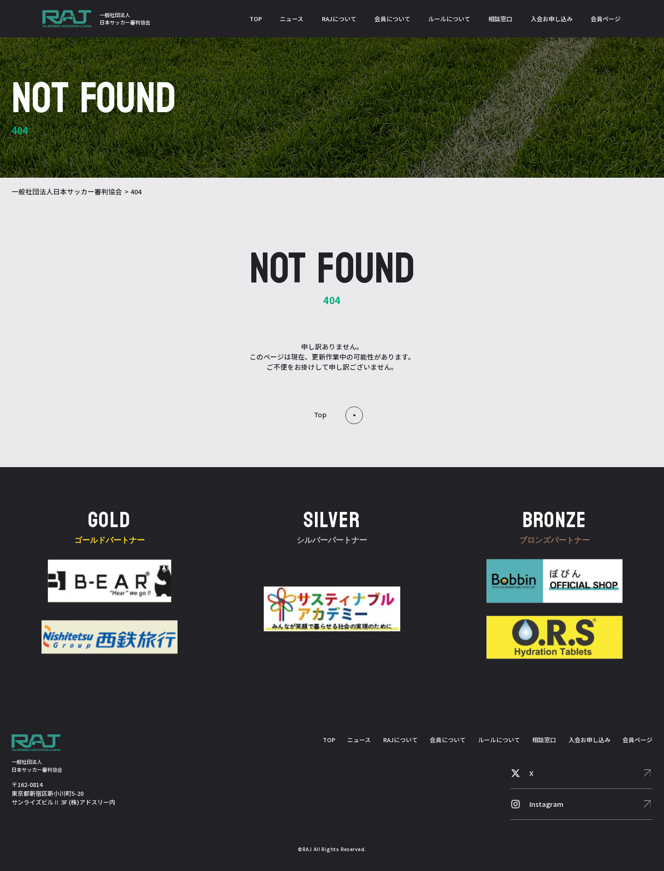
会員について (392, 18)
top (320, 414)
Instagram (546, 804)
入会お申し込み (552, 18)
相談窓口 (500, 18)
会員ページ (606, 18)
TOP (255, 18)
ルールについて (449, 18)
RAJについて (339, 18)
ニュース (291, 18)
